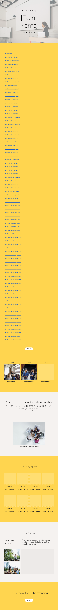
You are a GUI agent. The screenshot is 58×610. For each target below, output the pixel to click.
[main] (29, 11)
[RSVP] (29, 349)
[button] (56, 2)
